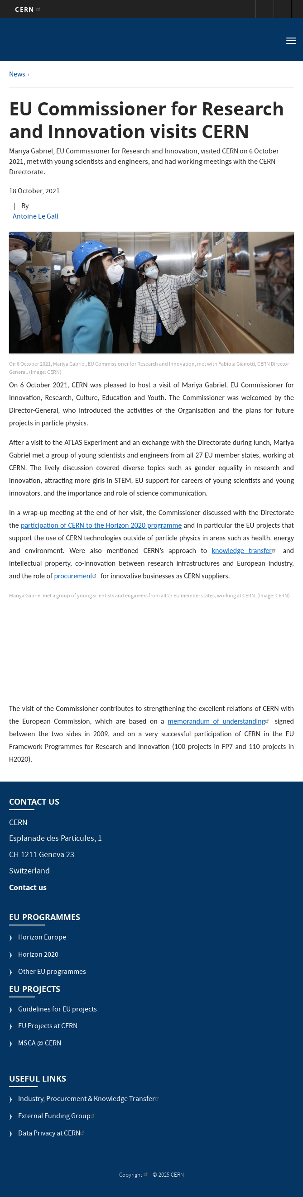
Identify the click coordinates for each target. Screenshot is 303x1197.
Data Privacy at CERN (52, 1134)
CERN (29, 9)
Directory (283, 9)
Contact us (28, 887)
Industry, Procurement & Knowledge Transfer (89, 1100)
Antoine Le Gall (35, 217)
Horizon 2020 (38, 955)
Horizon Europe (42, 938)
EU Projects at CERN (47, 1027)
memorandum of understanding (219, 721)
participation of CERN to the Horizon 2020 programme (101, 525)
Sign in (264, 9)
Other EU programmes (52, 973)
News (17, 75)
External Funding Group (57, 1117)
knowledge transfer (245, 550)
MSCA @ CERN (39, 1044)
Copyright (134, 1175)
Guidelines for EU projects (57, 1010)
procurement (76, 576)
